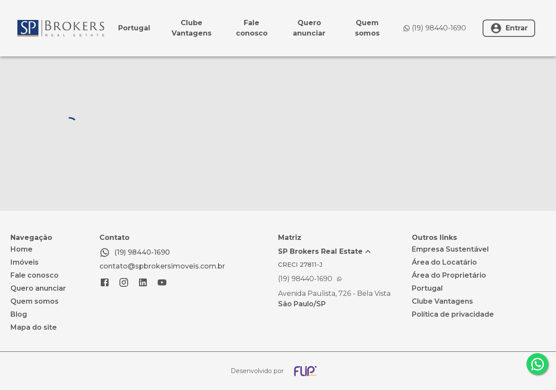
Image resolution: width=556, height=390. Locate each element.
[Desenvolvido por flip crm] (278, 371)
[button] (345, 251)
